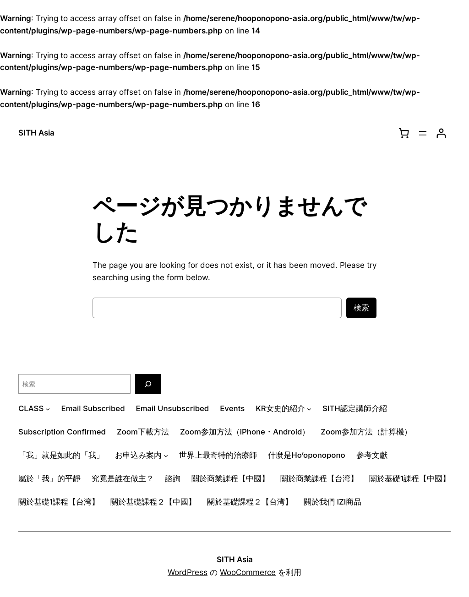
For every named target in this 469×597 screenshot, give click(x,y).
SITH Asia (36, 132)
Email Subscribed (93, 408)
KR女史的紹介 (280, 408)
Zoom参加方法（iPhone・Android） (245, 431)
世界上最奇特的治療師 (218, 455)
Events (232, 408)
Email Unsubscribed (172, 408)
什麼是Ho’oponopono (306, 455)
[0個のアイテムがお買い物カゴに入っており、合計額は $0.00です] (404, 133)
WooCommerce (248, 572)
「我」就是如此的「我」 (61, 455)
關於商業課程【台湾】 (319, 478)
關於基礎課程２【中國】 (153, 501)
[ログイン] (441, 133)
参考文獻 (371, 455)
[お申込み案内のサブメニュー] (166, 455)
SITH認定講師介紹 (354, 408)
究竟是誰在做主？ (123, 478)
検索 (361, 307)
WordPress (187, 572)
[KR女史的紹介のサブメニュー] (309, 409)
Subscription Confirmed (62, 431)
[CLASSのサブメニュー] (47, 409)
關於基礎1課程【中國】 (409, 478)
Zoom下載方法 (143, 431)
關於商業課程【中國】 (230, 478)
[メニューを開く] (422, 133)
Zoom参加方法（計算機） (366, 431)
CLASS (31, 408)
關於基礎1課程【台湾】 (58, 501)
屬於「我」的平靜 (49, 478)
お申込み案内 (138, 455)
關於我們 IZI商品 (332, 501)
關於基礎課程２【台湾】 (250, 501)
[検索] (148, 384)
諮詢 (172, 478)
